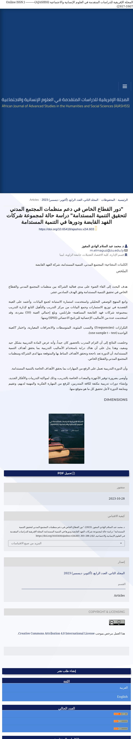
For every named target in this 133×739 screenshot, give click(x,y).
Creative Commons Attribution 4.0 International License (56, 633)
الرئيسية (123, 199)
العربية (124, 687)
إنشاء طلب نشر (66, 671)
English (122, 697)
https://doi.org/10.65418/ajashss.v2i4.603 (67, 229)
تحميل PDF (65, 473)
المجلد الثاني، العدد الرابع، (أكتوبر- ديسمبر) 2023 (70, 199)
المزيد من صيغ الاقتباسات (26, 543)
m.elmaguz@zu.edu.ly (107, 250)
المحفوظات (108, 199)
